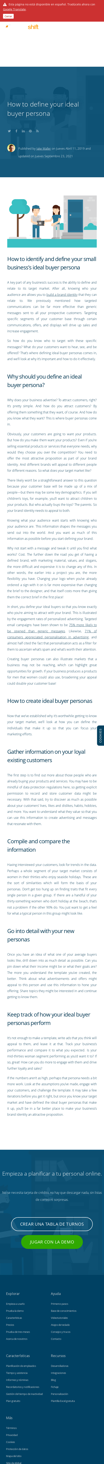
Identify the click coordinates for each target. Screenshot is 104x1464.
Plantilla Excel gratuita (63, 1347)
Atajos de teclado (60, 1271)
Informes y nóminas (17, 1326)
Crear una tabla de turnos (52, 1170)
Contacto (56, 1285)
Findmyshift (24, 1431)
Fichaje (55, 1333)
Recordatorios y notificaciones (22, 1333)
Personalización (59, 1340)
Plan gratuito (13, 1347)
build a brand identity (62, 240)
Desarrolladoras (59, 1312)
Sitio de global (13, 1409)
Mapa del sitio (13, 1402)
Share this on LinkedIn (23, 76)
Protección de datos (17, 1395)
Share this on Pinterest (30, 76)
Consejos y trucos (60, 1278)
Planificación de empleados (21, 1312)
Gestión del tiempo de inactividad (24, 1340)
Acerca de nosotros (16, 1285)
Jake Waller (43, 94)
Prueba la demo (15, 1256)
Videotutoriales (59, 1264)
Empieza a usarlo (15, 1249)
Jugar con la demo (52, 1188)
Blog (53, 1326)
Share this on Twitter (9, 76)
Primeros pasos (59, 1249)
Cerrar (8, 16)
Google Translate (14, 9)
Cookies (10, 1388)
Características (14, 1264)
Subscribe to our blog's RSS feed (37, 76)
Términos (11, 1374)
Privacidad (12, 1381)
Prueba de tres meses (18, 1278)
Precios (10, 1271)
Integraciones (58, 1319)
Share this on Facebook (16, 76)
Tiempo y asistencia (17, 1319)
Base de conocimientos (63, 1256)
